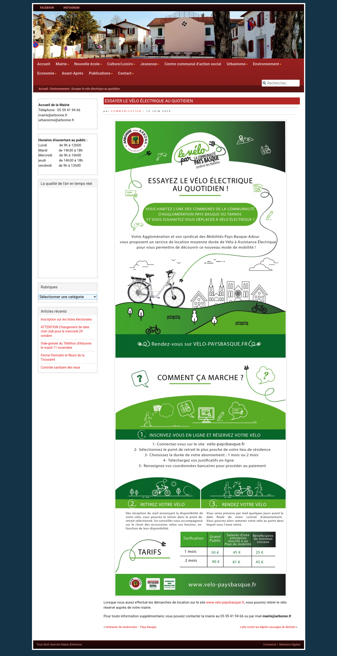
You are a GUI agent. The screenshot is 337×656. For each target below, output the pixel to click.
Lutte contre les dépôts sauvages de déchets (267, 627)
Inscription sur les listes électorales (66, 319)
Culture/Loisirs (120, 64)
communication (126, 111)
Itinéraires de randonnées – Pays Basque (131, 627)
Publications (99, 73)
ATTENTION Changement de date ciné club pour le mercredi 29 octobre (65, 331)
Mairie (61, 64)
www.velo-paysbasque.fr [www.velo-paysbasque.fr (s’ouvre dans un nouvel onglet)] (225, 602)
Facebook (47, 7)
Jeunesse (148, 64)
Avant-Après (72, 73)
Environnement (266, 64)
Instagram (71, 7)
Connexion (270, 644)
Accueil (43, 64)
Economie (45, 73)
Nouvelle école (87, 64)
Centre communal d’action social (192, 64)
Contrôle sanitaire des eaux (60, 367)
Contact (124, 73)
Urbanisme (236, 64)
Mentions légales (290, 644)
